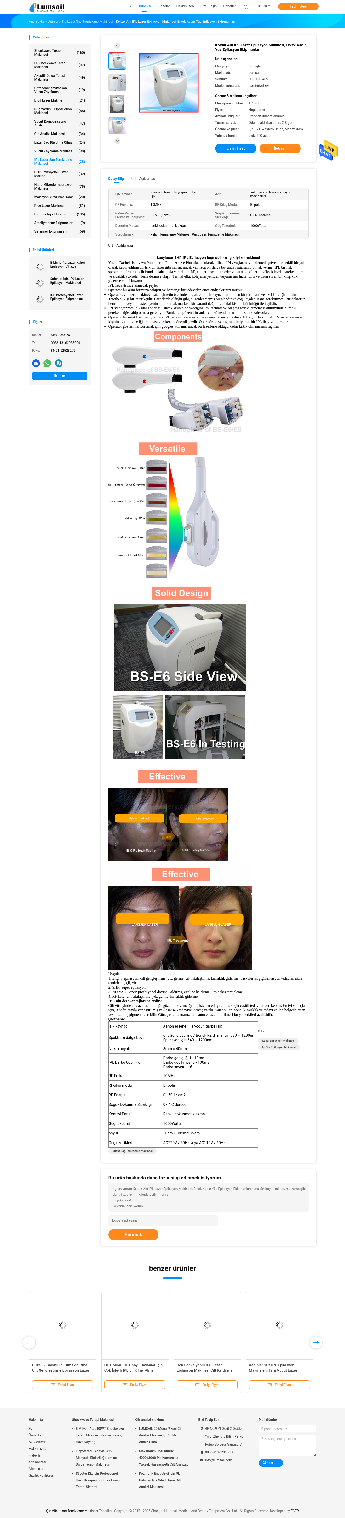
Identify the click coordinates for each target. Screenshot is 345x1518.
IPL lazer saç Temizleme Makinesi (59, 161)
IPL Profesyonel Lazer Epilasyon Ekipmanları (66, 297)
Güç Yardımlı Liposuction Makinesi (59, 111)
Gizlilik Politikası (41, 1475)
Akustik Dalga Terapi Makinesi (59, 77)
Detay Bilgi (116, 179)
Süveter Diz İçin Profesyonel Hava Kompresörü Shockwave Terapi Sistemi (98, 1480)
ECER (295, 1511)
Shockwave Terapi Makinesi (59, 52)
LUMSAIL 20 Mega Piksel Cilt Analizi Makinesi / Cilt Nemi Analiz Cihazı (161, 1435)
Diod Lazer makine (59, 100)
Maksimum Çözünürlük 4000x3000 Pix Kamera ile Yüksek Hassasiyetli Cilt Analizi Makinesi (162, 1458)
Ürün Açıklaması (143, 179)
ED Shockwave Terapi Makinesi (59, 65)
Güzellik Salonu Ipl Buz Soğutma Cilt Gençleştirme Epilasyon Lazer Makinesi (60, 1370)
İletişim (59, 376)
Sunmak (133, 1235)
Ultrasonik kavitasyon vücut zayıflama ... (59, 90)
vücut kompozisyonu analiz (59, 123)
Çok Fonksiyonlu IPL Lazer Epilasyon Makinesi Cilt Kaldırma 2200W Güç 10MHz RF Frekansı (205, 1370)
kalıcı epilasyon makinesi (278, 1040)
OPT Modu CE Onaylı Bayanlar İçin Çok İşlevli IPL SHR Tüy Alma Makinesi (133, 1370)
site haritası (37, 1462)
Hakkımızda (37, 1449)
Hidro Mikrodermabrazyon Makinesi (59, 186)
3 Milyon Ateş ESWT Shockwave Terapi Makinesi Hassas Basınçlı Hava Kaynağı (100, 1435)
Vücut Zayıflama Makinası (59, 151)
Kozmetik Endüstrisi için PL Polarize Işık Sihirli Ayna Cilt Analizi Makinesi (160, 1480)
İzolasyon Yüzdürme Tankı (59, 197)
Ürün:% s (35, 1435)
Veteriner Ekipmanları (59, 231)
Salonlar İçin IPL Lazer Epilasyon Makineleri (67, 281)
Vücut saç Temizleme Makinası (133, 1151)
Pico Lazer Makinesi (59, 205)
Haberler (35, 1455)
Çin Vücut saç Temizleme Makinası (72, 1511)
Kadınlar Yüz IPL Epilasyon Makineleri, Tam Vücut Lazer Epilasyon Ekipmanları (273, 1370)
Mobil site (36, 1469)
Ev (31, 1428)
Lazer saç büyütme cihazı (59, 142)
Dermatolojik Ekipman (59, 214)
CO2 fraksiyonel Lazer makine (59, 174)
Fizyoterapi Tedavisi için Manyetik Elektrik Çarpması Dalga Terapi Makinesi (96, 1457)
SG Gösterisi (38, 1442)
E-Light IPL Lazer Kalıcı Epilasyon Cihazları (67, 264)
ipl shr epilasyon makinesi (279, 1047)
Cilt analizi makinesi (59, 134)
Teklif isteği (298, 6)
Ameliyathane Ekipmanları (59, 222)
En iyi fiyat (235, 148)
